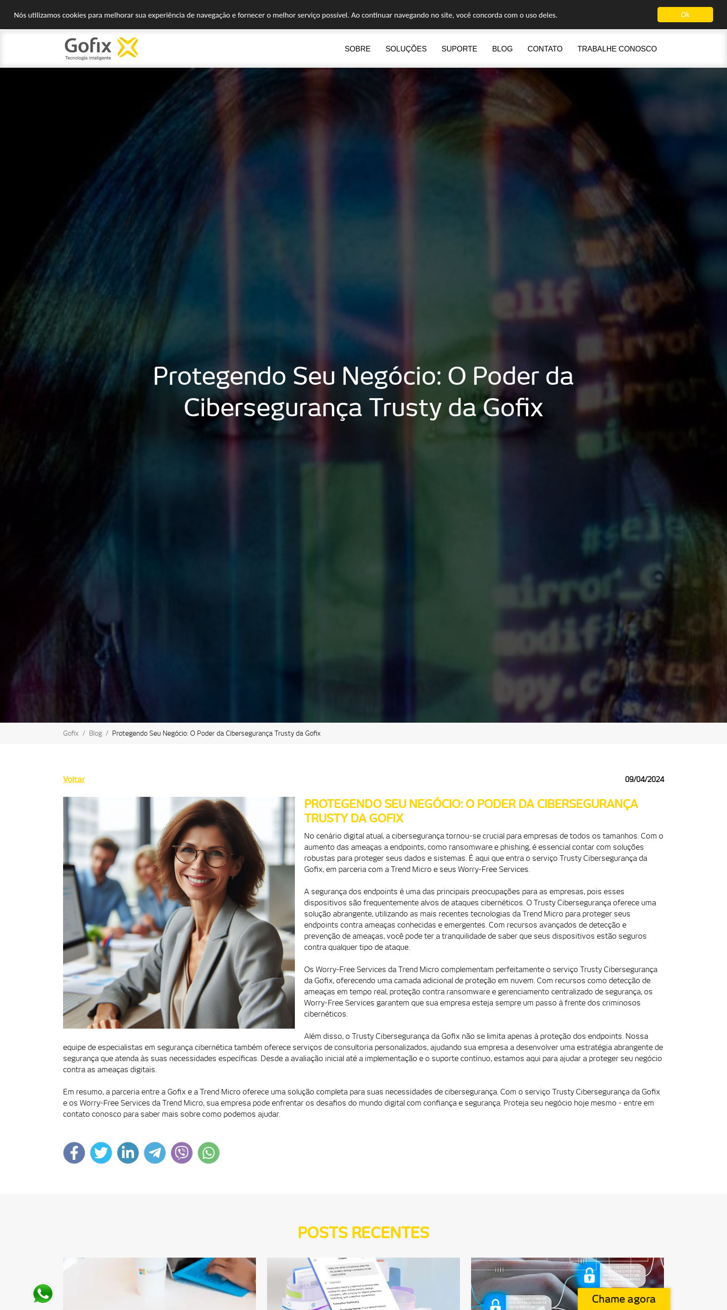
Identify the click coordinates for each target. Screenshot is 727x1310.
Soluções (406, 49)
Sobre (357, 49)
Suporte (459, 49)
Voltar (74, 779)
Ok (685, 14)
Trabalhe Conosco (617, 49)
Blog (502, 49)
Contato (545, 49)
